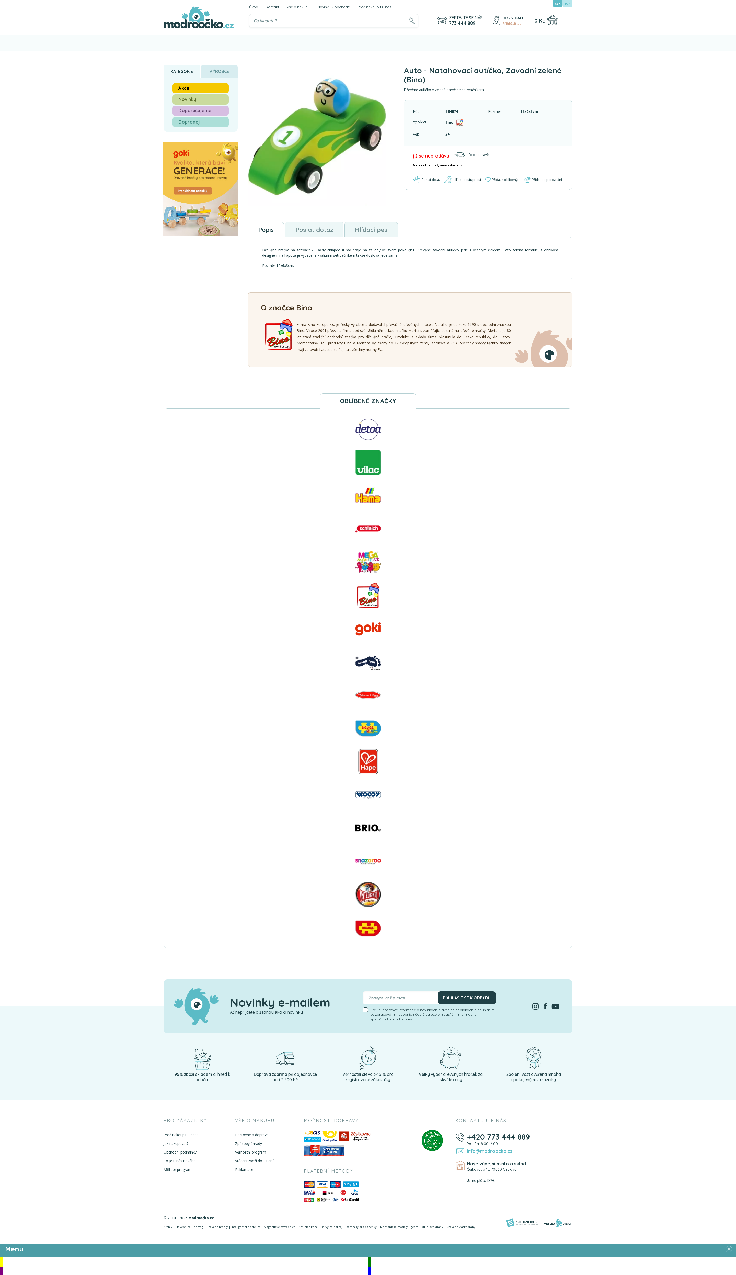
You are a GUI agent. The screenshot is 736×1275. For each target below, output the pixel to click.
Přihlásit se (512, 23)
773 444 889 (462, 23)
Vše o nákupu (298, 7)
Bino (449, 122)
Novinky (187, 99)
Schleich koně (308, 1227)
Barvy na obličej (331, 1227)
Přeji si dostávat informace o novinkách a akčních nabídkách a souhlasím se (432, 1014)
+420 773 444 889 (498, 1137)
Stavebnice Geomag (189, 1227)
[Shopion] (522, 1223)
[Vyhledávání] (333, 20)
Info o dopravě (471, 155)
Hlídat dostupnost (462, 179)
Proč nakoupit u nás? (375, 7)
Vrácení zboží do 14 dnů (254, 1161)
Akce (183, 88)
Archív (168, 1227)
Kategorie (182, 71)
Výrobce (219, 71)
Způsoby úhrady (248, 1143)
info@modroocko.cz (489, 1151)
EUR (567, 3)
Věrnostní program (250, 1152)
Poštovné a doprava (251, 1135)
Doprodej (189, 122)
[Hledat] (411, 20)
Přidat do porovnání (543, 179)
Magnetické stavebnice (279, 1227)
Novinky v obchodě (333, 7)
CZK (557, 3)
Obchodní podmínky (180, 1152)
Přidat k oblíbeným (503, 179)
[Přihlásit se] (496, 20)
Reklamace (244, 1169)
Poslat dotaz (427, 179)
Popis (266, 229)
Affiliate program (177, 1169)
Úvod (253, 7)
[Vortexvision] (558, 1223)
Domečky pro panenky (361, 1227)
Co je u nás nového (180, 1161)
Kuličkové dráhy (432, 1227)
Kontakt (272, 7)
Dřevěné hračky (217, 1227)
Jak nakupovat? (176, 1143)
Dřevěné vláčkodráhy (460, 1227)
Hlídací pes (372, 229)
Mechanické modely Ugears (399, 1227)
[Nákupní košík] (552, 20)
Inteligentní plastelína (246, 1227)
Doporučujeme (194, 111)
